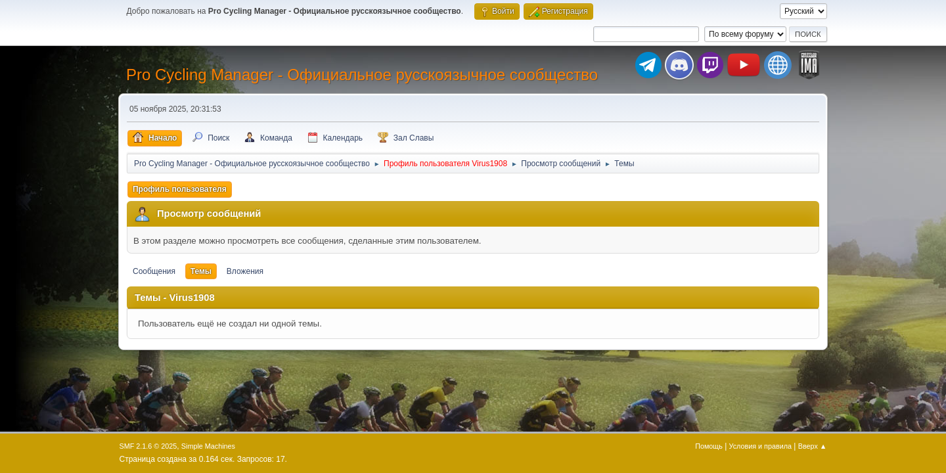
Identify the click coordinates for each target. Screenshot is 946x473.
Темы (201, 271)
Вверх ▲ (812, 446)
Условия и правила (760, 446)
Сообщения (154, 271)
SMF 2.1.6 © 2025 (148, 446)
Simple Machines (208, 446)
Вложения (245, 271)
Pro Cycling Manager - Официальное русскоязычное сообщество (362, 74)
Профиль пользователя (180, 189)
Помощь (709, 446)
